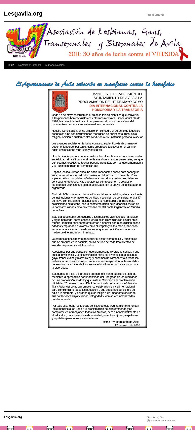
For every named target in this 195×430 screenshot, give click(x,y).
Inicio (11, 64)
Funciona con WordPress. (163, 420)
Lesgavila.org (23, 13)
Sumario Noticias (54, 64)
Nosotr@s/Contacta (29, 64)
